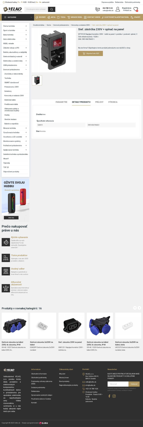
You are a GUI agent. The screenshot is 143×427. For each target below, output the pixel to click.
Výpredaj (6, 163)
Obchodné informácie (39, 374)
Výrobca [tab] (112, 102)
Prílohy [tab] (99, 102)
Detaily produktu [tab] (81, 102)
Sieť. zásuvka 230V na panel (70, 342)
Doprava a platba (108, 2)
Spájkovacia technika (11, 150)
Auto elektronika (9, 39)
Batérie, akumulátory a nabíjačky (15, 52)
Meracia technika (9, 128)
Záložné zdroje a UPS (11, 48)
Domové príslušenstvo (11, 70)
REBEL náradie (8, 43)
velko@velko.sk (108, 10)
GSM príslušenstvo (10, 65)
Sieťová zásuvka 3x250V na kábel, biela (126, 343)
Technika (7, 78)
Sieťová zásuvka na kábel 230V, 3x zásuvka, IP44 (97, 343)
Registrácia (126, 8)
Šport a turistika (9, 30)
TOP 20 (6, 167)
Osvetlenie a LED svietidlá (12, 137)
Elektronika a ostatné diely (12, 61)
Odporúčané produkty (11, 172)
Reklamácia (119, 2)
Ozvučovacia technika (11, 133)
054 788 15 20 (108, 8)
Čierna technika (9, 26)
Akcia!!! (6, 159)
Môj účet (62, 374)
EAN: (80, 39)
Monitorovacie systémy (12, 141)
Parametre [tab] (61, 102)
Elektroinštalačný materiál (12, 57)
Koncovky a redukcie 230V (14, 96)
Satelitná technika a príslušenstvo (15, 154)
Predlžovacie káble (11, 104)
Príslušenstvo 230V (11, 87)
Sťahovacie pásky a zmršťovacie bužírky (11, 110)
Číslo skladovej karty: (85, 37)
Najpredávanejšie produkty (68, 385)
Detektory (8, 91)
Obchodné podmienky (132, 2)
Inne (43, 114)
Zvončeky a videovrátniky (13, 74)
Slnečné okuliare (10, 119)
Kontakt (34, 403)
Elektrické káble (10, 100)
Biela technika (8, 35)
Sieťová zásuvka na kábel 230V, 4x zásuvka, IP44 (12, 343)
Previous (135, 308)
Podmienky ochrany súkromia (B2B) (41, 382)
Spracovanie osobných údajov (41, 395)
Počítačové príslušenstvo (12, 146)
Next (139, 308)
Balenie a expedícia (11, 124)
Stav (38, 131)
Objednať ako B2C (91, 53)
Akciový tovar (64, 377)
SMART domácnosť (11, 83)
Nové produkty (64, 381)
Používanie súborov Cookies (41, 399)
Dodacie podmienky (38, 387)
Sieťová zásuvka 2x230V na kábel (41, 343)
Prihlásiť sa (127, 10)
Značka (39, 114)
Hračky (6, 115)
